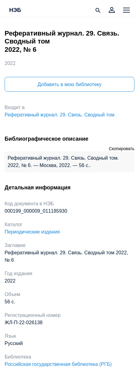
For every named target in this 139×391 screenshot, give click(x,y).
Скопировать (121, 148)
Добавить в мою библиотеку (69, 84)
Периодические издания (32, 231)
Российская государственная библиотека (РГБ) (58, 364)
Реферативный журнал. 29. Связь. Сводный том (60, 114)
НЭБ (15, 10)
